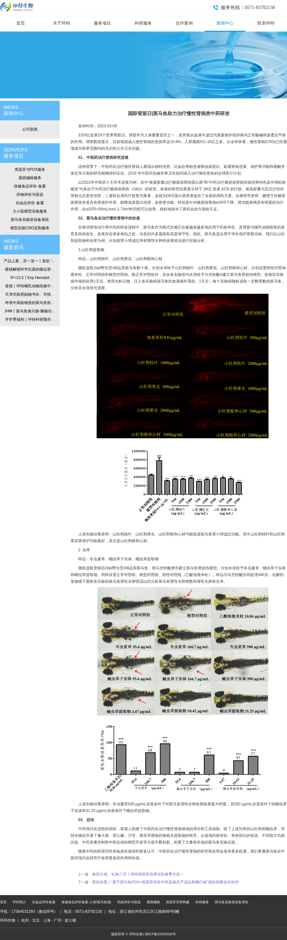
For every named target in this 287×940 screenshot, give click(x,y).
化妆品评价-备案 (30, 203)
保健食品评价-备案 (30, 186)
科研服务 (143, 23)
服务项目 (102, 23)
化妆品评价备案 (43, 902)
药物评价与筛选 (30, 194)
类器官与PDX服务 (30, 169)
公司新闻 (30, 129)
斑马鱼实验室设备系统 (30, 220)
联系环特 (266, 23)
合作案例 (184, 23)
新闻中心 (225, 23)
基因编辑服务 (29, 178)
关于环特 (61, 23)
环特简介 (19, 902)
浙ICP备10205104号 (160, 934)
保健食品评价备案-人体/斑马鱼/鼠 (86, 902)
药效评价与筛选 (129, 902)
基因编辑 (153, 902)
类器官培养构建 (177, 902)
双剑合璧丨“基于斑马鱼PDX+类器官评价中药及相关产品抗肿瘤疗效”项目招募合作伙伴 (165, 882)
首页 (20, 23)
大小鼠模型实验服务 (30, 211)
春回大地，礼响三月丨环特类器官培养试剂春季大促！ (138, 874)
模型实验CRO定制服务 (30, 228)
